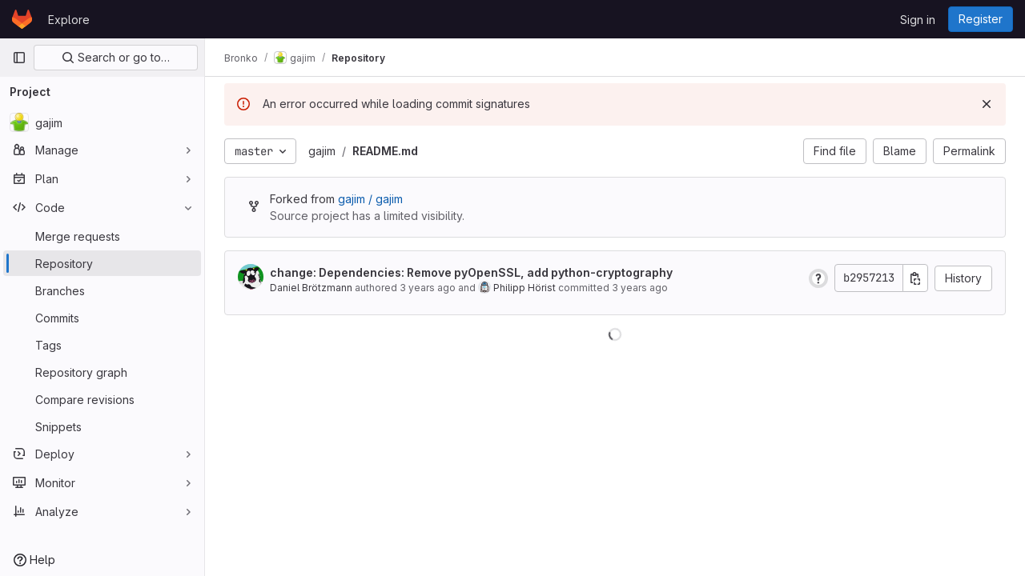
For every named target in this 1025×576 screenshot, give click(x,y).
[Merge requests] (102, 236)
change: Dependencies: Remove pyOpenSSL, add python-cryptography (471, 272)
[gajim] (102, 122)
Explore (69, 19)
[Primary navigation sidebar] (19, 57)
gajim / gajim (370, 199)
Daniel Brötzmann (311, 288)
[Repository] (102, 263)
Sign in (917, 19)
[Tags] (102, 345)
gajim (322, 151)
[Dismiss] (986, 104)
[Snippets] (102, 426)
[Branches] (102, 290)
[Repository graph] (102, 372)
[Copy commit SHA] (915, 278)
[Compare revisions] (102, 399)
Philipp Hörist (524, 288)
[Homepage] (22, 19)
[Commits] (102, 317)
